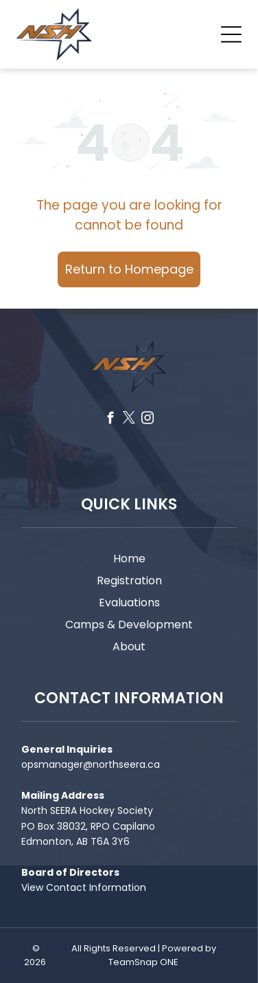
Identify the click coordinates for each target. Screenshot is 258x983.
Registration (129, 580)
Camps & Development (129, 624)
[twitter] (128, 420)
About (129, 646)
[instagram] (147, 420)
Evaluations (129, 602)
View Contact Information (83, 887)
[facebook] (110, 420)
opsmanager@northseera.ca (90, 764)
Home (129, 558)
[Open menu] (231, 34)
